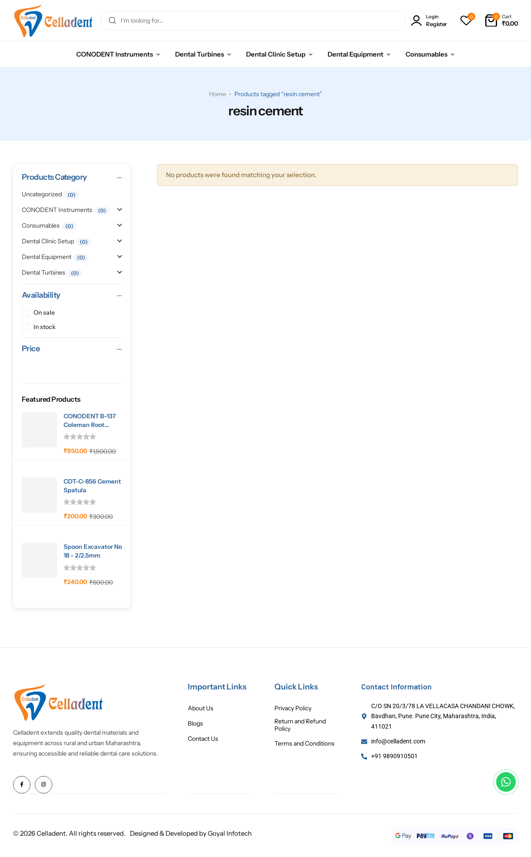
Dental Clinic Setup (275, 54)
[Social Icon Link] (21, 784)
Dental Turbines (199, 54)
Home (217, 94)
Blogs (195, 723)
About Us (200, 708)
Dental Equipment (355, 54)
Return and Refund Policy (300, 725)
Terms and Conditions (304, 743)
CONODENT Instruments (114, 54)
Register (436, 24)
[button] (466, 20)
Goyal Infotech (230, 833)
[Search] (112, 20)
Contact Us (203, 739)
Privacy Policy (292, 708)
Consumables (426, 54)
